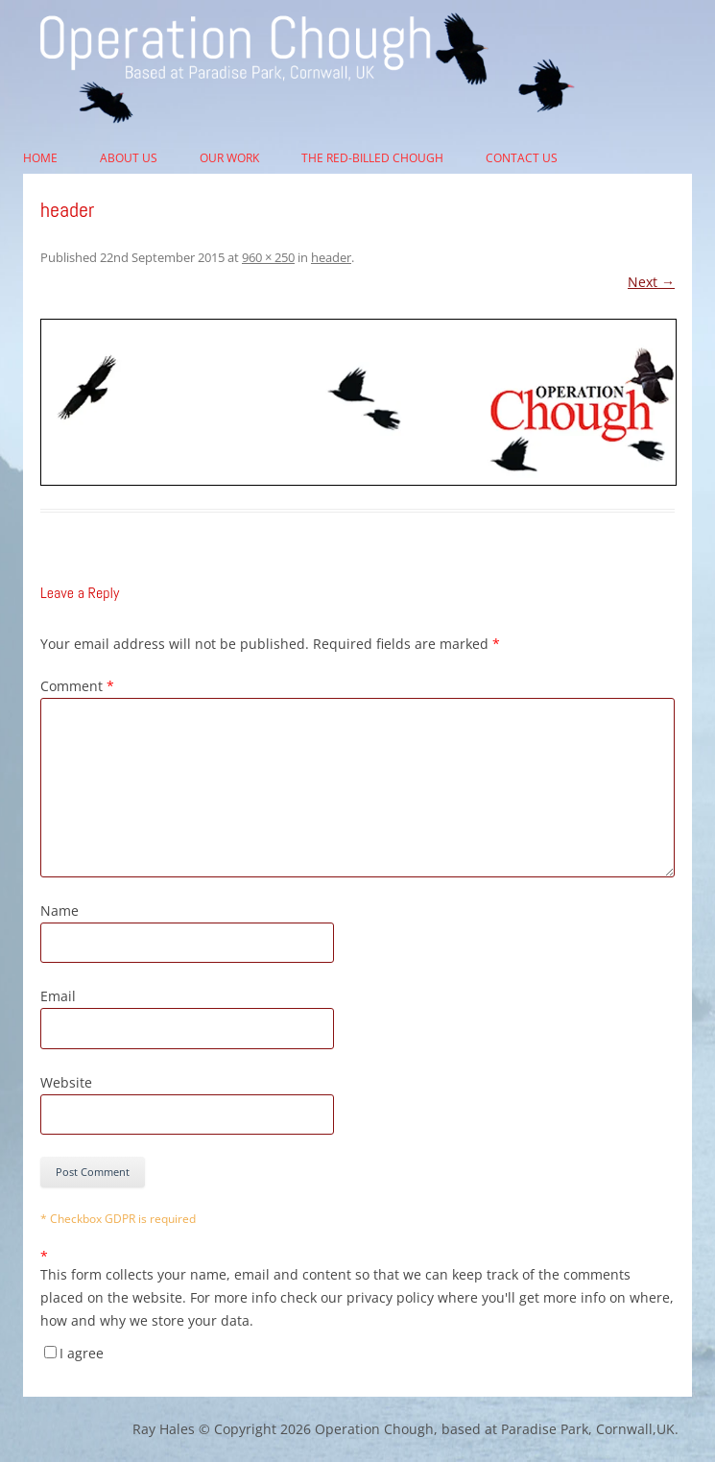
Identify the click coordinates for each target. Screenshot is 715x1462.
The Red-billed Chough (372, 158)
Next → (651, 282)
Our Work (229, 158)
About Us (128, 158)
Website (66, 1082)
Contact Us (522, 158)
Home (40, 158)
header (331, 257)
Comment (77, 686)
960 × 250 (268, 257)
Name (59, 910)
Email (58, 996)
